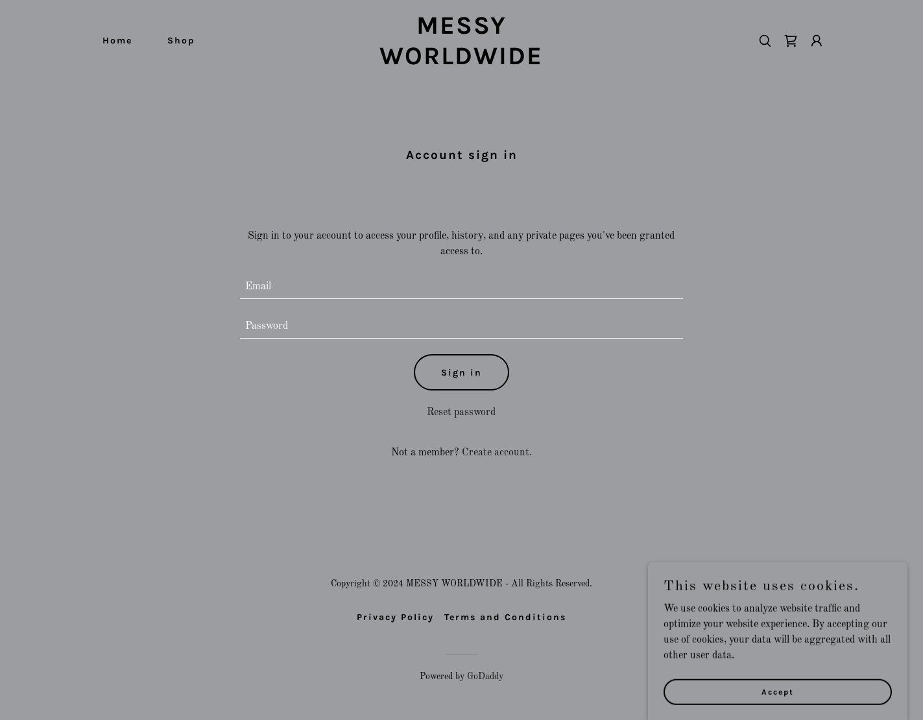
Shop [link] (181, 40)
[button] (817, 41)
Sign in (461, 372)
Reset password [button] (461, 412)
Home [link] (117, 40)
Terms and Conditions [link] (505, 617)
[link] (461, 61)
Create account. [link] (497, 453)
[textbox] (461, 287)
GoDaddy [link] (485, 676)
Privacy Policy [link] (395, 617)
